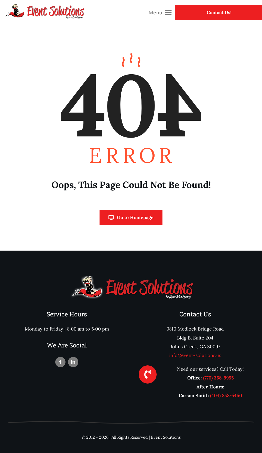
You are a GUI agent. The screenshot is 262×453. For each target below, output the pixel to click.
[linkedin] (73, 362)
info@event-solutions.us (195, 355)
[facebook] (60, 362)
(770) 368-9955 (218, 378)
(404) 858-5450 (226, 395)
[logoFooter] (131, 278)
